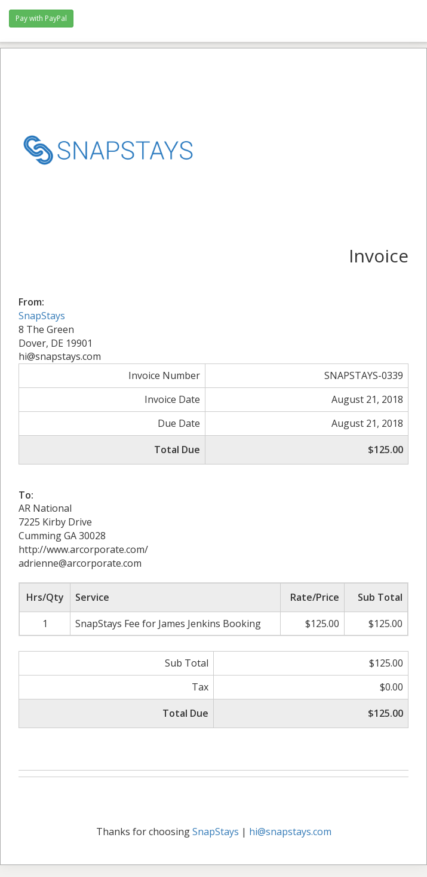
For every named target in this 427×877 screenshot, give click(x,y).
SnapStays (42, 315)
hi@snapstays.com (290, 831)
